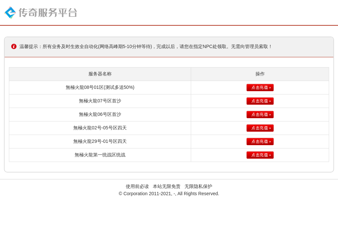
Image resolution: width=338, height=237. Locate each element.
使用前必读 (137, 186)
